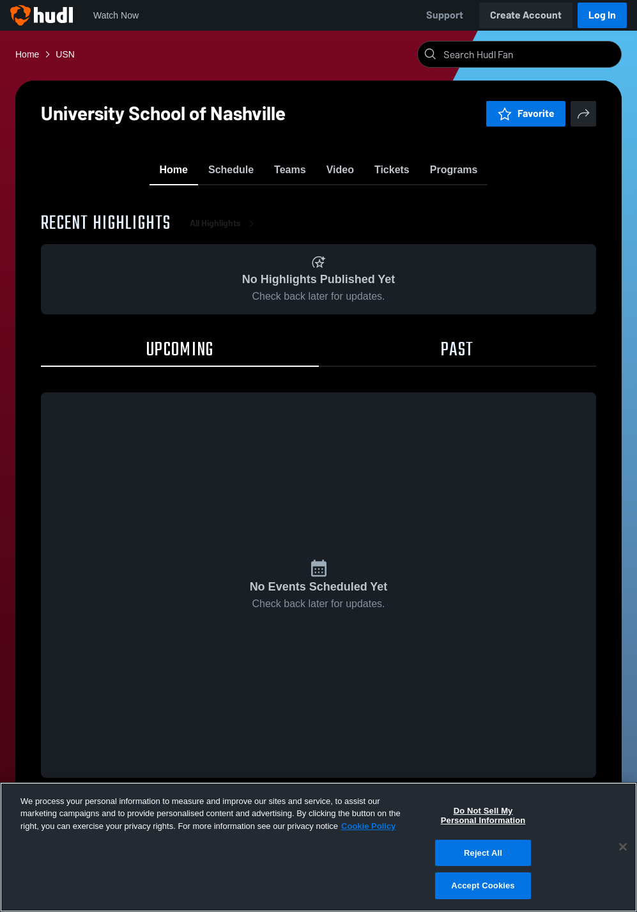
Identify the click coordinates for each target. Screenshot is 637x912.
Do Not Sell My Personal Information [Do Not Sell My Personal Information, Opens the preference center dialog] (483, 816)
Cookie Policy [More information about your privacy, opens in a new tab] (368, 826)
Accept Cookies (482, 885)
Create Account (526, 15)
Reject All (483, 853)
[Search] (529, 54)
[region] (318, 847)
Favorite (526, 113)
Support (444, 15)
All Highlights (224, 229)
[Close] (623, 847)
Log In (602, 15)
